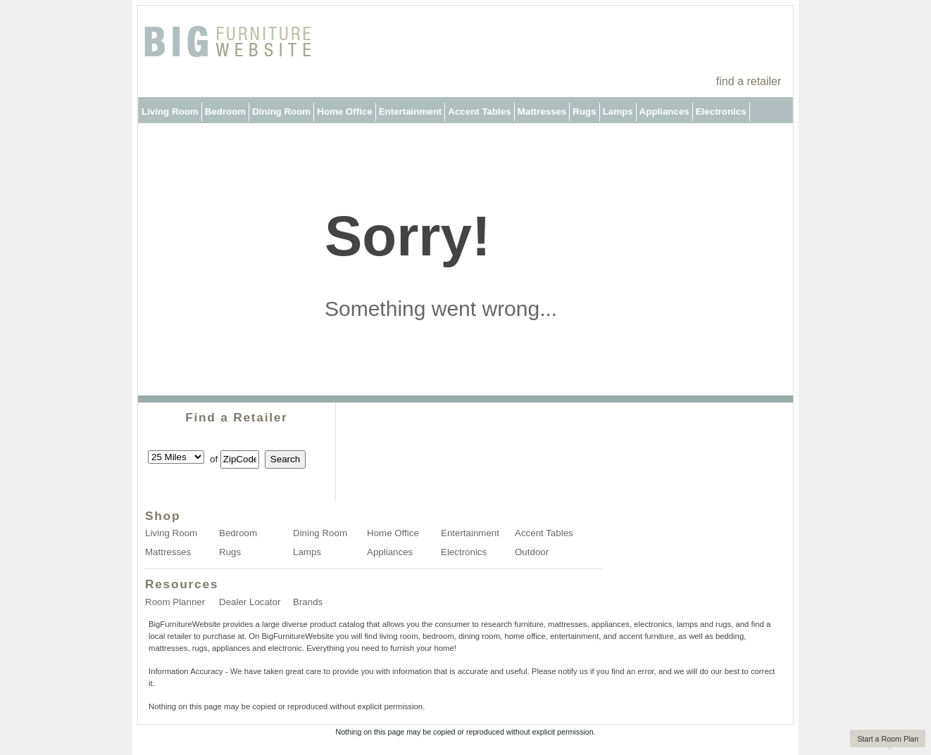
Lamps (618, 111)
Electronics (721, 111)
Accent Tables (479, 111)
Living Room (170, 111)
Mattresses (542, 111)
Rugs (584, 111)
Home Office (345, 111)
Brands (308, 602)
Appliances (664, 111)
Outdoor (160, 137)
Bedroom (225, 111)
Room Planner (175, 602)
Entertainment (410, 111)
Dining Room (281, 111)
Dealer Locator (249, 602)
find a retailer (749, 81)
